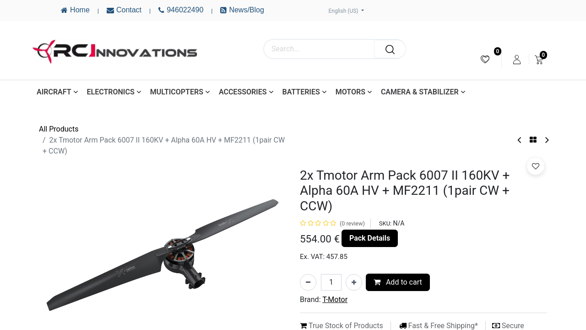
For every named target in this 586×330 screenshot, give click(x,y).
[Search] (390, 49)
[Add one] (354, 282)
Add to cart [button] (398, 282)
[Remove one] (308, 282)
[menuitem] (485, 59)
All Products (58, 129)
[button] (535, 166)
